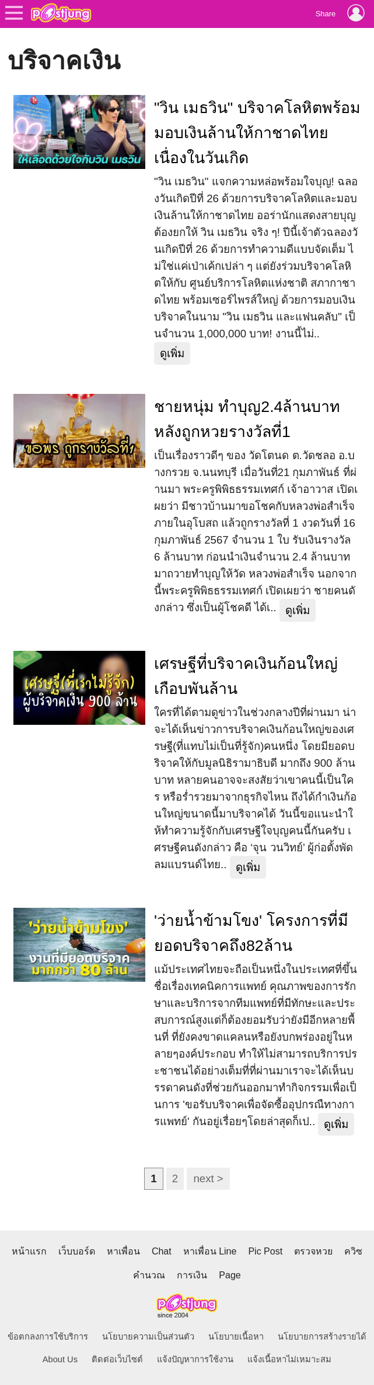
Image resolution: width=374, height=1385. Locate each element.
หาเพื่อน (123, 1251)
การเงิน (192, 1275)
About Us (60, 1359)
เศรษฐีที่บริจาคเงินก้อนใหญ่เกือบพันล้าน (246, 676)
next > (208, 1178)
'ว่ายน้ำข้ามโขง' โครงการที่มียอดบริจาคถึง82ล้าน (251, 933)
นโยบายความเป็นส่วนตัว (148, 1336)
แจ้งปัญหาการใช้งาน (195, 1359)
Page (229, 1275)
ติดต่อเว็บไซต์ (117, 1359)
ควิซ (353, 1251)
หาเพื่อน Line (210, 1251)
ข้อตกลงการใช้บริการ (48, 1336)
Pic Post (265, 1251)
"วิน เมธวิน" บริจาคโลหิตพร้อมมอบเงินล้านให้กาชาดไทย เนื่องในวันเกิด (257, 133)
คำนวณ (149, 1275)
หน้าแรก (29, 1251)
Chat (162, 1251)
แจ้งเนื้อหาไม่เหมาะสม (289, 1359)
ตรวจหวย (313, 1251)
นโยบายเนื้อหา (236, 1336)
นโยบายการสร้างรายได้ (322, 1336)
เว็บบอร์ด (76, 1251)
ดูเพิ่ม (172, 353)
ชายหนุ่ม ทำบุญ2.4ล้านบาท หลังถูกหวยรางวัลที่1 (247, 419)
